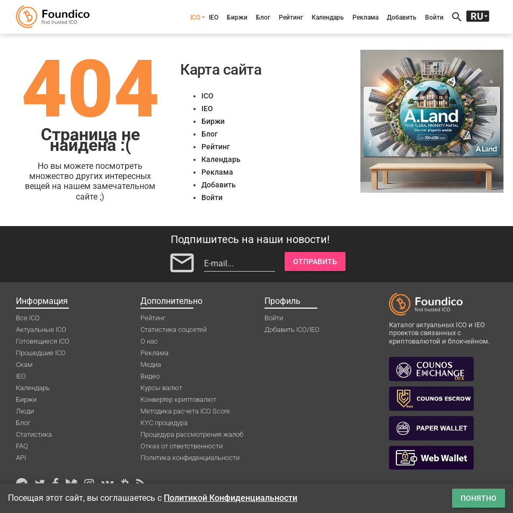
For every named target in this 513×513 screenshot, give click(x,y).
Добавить (402, 17)
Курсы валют (161, 388)
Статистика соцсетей (173, 330)
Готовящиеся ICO (42, 341)
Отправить (315, 261)
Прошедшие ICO (41, 353)
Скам (24, 364)
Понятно (479, 498)
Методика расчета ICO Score (185, 411)
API (21, 458)
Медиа (150, 364)
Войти (434, 17)
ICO (195, 17)
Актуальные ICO (41, 330)
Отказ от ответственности (181, 446)
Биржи (237, 17)
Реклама (365, 17)
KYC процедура (164, 423)
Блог (263, 17)
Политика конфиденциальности (190, 458)
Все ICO (28, 318)
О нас (149, 341)
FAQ (22, 446)
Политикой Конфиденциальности (230, 498)
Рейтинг (291, 17)
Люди (25, 411)
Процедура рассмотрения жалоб (191, 434)
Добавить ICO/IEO (292, 330)
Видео (150, 376)
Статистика (34, 434)
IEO (213, 17)
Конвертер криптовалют (178, 399)
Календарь (328, 17)
